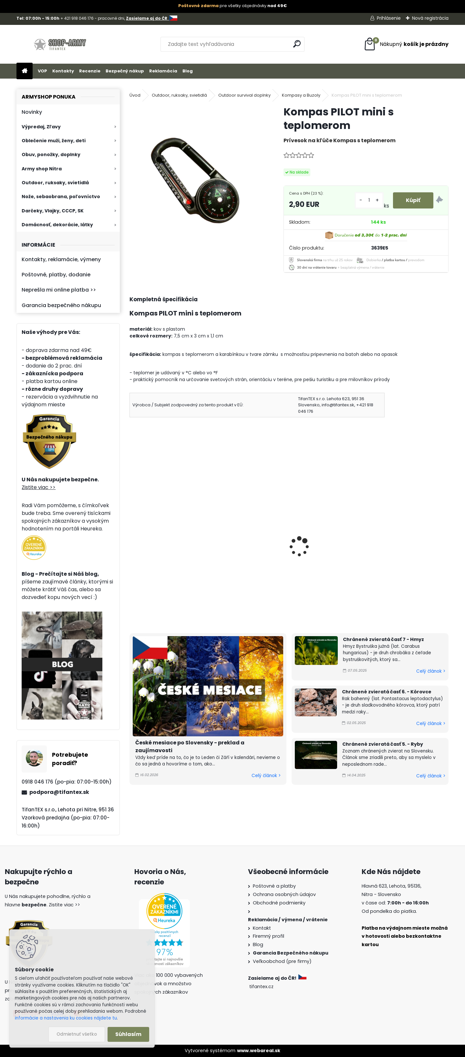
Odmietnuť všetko (77, 1034)
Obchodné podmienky (279, 903)
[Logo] (60, 44)
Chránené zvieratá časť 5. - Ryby (382, 744)
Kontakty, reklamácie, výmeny (61, 259)
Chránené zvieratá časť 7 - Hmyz (383, 639)
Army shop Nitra (42, 168)
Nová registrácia (430, 18)
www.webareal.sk (258, 1050)
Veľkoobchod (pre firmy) (282, 961)
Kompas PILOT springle (243, 540)
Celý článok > (266, 776)
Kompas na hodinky (321, 540)
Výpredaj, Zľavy (41, 126)
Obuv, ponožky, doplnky (51, 154)
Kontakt (262, 928)
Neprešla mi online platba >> (59, 290)
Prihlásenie (389, 18)
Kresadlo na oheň (399, 540)
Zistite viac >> (39, 487)
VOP (42, 71)
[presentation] (132, 537)
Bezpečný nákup (125, 71)
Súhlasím (128, 1034)
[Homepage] (24, 71)
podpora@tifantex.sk (59, 792)
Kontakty (63, 71)
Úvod (134, 95)
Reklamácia (163, 71)
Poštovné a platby (274, 886)
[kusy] (369, 200)
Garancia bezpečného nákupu (61, 305)
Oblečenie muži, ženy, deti (54, 140)
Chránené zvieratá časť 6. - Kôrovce (386, 692)
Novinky (32, 112)
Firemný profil (268, 936)
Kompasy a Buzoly (301, 95)
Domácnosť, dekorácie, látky (57, 224)
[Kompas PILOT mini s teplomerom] (196, 171)
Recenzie (89, 71)
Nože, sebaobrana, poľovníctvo (61, 196)
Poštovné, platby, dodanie (56, 274)
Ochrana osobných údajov (284, 894)
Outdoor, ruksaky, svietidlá (55, 182)
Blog (187, 71)
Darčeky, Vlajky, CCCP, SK (53, 211)
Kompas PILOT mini (158, 540)
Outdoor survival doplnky (244, 95)
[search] (297, 44)
